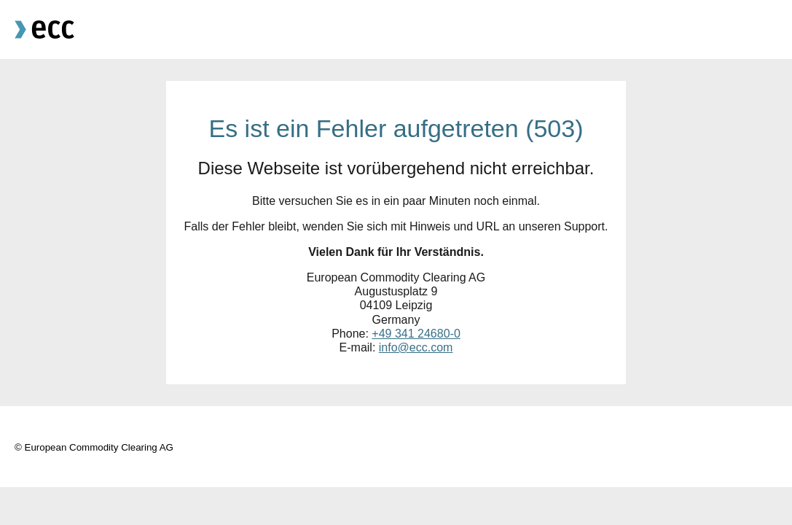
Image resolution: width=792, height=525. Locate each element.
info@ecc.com (416, 347)
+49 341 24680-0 (416, 333)
